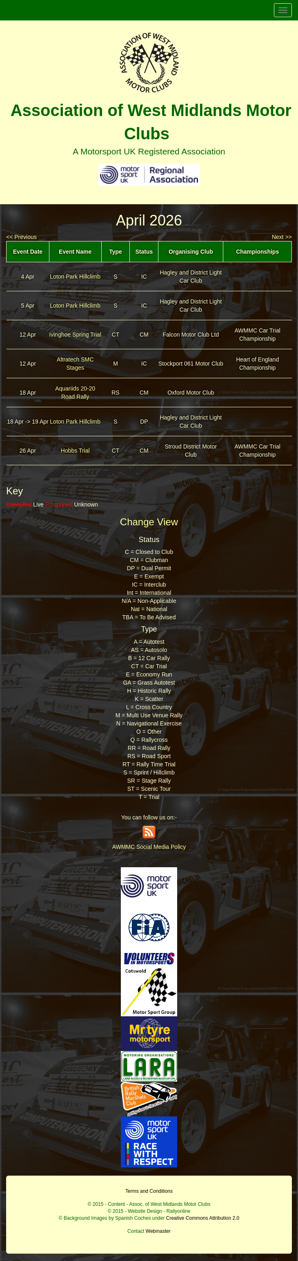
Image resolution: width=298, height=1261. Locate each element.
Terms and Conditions (149, 1191)
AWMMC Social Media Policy (149, 847)
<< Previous (21, 237)
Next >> (282, 237)
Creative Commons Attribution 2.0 (202, 1218)
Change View (149, 521)
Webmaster (158, 1231)
